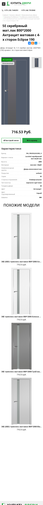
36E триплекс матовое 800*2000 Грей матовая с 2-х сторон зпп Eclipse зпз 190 (21, 372)
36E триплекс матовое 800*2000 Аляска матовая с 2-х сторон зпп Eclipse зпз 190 (21, 317)
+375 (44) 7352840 (28, 10)
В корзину (32, 140)
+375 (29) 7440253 (10, 10)
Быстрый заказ (11, 140)
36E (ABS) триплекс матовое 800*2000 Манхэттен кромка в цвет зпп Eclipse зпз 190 (21, 427)
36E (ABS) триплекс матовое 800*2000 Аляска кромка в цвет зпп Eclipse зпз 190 (21, 262)
